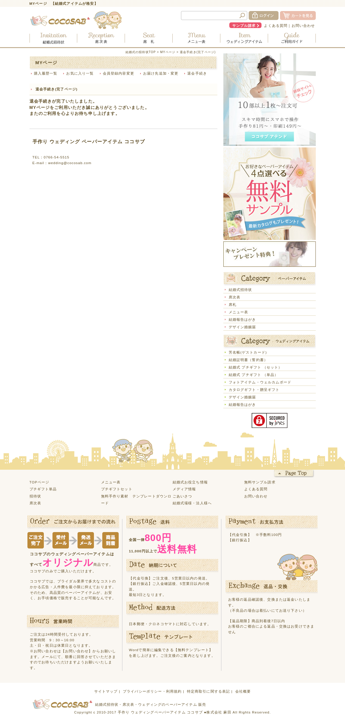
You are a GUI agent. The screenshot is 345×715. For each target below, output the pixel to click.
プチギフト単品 (43, 489)
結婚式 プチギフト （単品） (254, 375)
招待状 (35, 496)
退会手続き (197, 73)
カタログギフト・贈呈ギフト (254, 390)
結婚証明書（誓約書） (248, 360)
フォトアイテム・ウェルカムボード (260, 382)
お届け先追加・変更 (160, 73)
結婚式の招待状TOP (141, 52)
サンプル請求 (244, 25)
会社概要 (243, 691)
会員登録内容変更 (118, 73)
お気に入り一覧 (80, 73)
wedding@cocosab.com (69, 163)
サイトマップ (106, 691)
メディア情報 (184, 489)
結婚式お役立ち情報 (190, 482)
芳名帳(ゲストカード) (248, 352)
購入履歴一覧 (46, 73)
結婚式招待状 (240, 290)
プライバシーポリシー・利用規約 (152, 691)
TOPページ (39, 482)
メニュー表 (238, 312)
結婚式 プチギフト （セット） (255, 367)
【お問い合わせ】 (76, 651)
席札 (232, 304)
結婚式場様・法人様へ (192, 503)
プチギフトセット (116, 489)
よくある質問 (275, 25)
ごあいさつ (182, 496)
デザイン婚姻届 (242, 327)
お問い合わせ (303, 25)
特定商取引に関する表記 (208, 691)
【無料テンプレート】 (193, 650)
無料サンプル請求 (260, 482)
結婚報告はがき (242, 319)
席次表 (234, 297)
